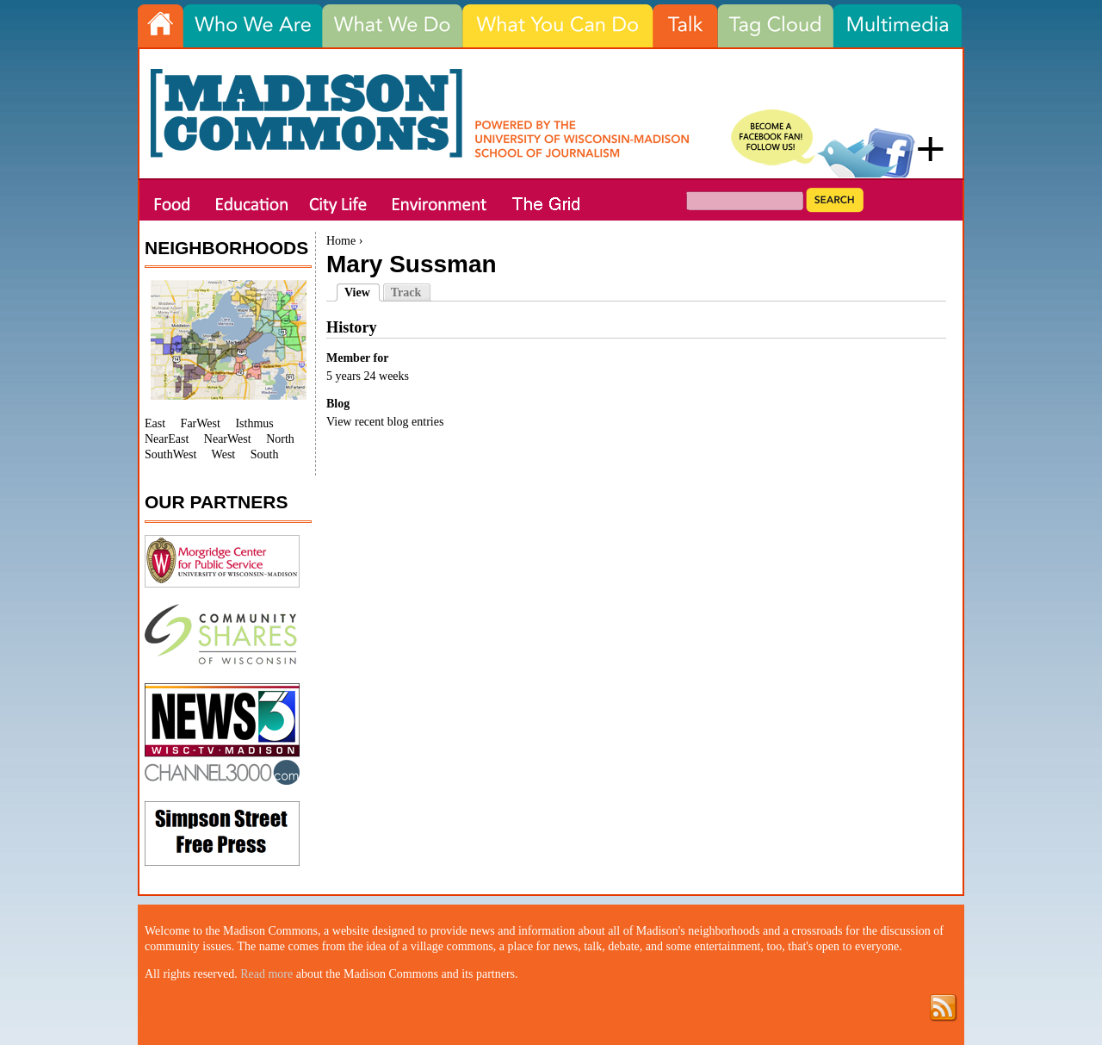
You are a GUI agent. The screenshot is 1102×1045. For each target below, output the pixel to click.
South (265, 454)
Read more (266, 973)
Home (341, 240)
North (280, 438)
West (224, 454)
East (155, 423)
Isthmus (254, 423)
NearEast (167, 438)
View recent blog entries (384, 421)
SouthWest (170, 454)
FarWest (200, 423)
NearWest (227, 438)
